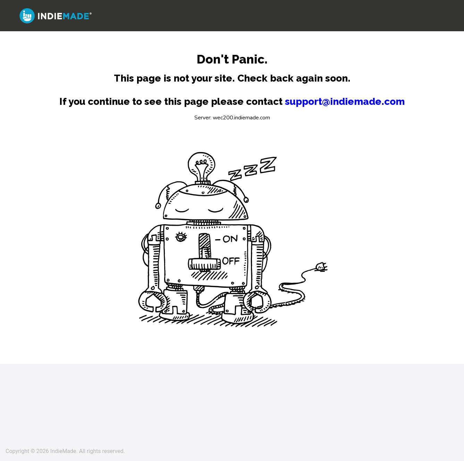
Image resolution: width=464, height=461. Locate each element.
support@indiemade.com (345, 101)
